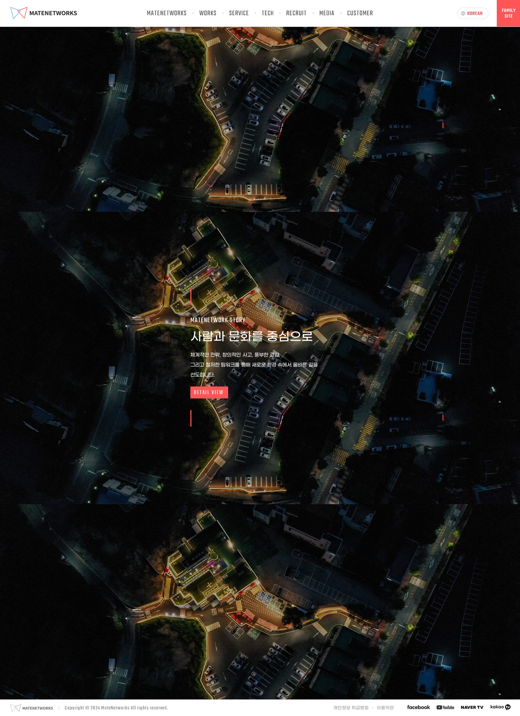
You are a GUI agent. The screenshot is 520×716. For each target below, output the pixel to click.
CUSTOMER (360, 13)
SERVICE (239, 13)
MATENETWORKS (167, 13)
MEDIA (327, 13)
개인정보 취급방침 (351, 707)
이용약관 (385, 707)
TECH (268, 13)
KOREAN (472, 14)
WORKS (208, 13)
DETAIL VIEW (209, 392)
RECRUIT (296, 13)
